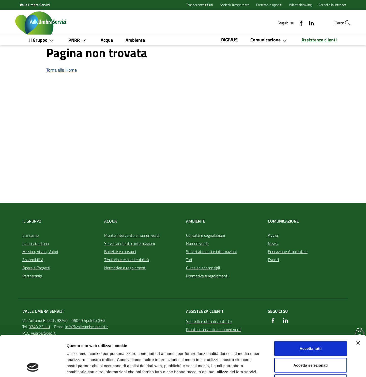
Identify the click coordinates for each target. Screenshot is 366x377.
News (273, 243)
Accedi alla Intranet (332, 5)
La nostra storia (35, 243)
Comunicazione (283, 221)
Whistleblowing (300, 5)
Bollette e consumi (120, 251)
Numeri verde (197, 243)
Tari (189, 260)
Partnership (32, 276)
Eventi (273, 260)
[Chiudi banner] (358, 305)
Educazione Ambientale (288, 251)
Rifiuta (311, 343)
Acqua (110, 221)
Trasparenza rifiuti (200, 5)
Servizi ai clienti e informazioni (129, 243)
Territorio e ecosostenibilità (126, 260)
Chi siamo (30, 235)
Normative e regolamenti (125, 268)
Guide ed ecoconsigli (203, 268)
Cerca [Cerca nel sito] (329, 23)
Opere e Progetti (36, 268)
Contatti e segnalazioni (205, 235)
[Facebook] (289, 23)
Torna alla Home (61, 70)
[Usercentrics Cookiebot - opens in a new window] (33, 367)
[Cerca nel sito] (345, 23)
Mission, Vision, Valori (40, 251)
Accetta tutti (311, 310)
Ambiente (195, 221)
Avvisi (273, 235)
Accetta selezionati (310, 327)
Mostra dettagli (267, 367)
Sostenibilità (32, 260)
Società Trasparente (235, 5)
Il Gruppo (31, 221)
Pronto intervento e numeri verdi (131, 235)
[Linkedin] (300, 23)
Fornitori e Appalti (269, 5)
